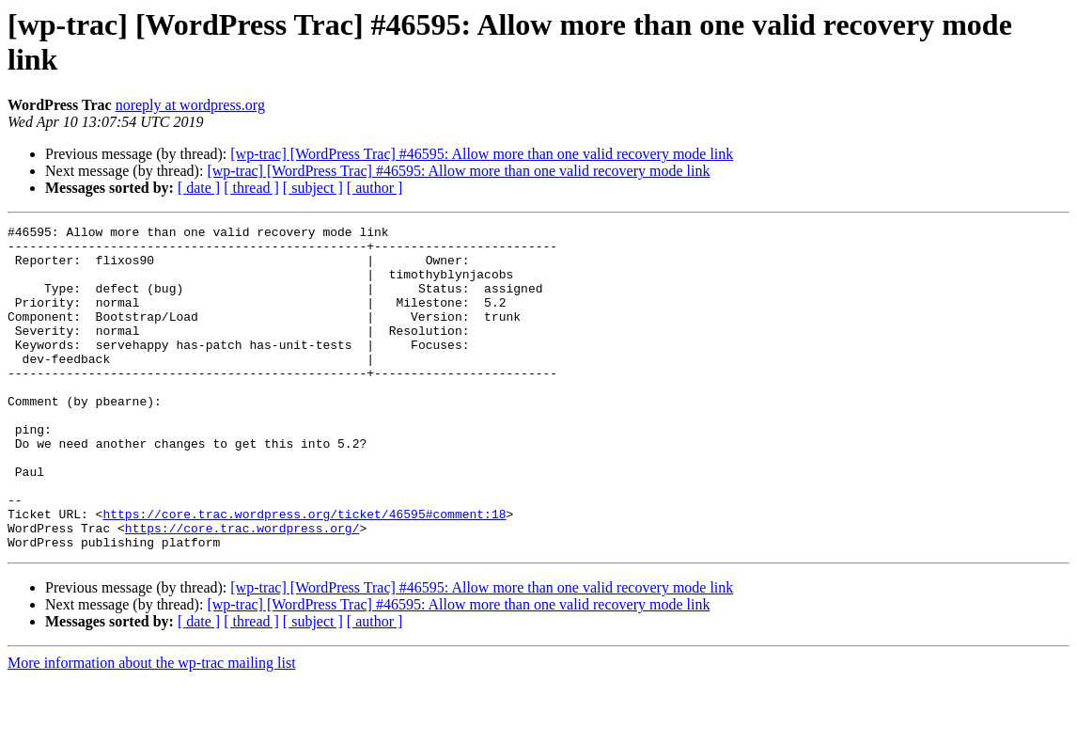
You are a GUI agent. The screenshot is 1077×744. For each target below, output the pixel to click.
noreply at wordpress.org (190, 105)
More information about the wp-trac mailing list (152, 728)
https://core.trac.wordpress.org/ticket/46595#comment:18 (304, 572)
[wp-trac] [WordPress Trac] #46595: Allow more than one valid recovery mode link (481, 154)
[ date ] (199, 188)
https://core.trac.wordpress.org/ (242, 589)
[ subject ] (313, 188)
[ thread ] (251, 188)
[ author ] (375, 188)
